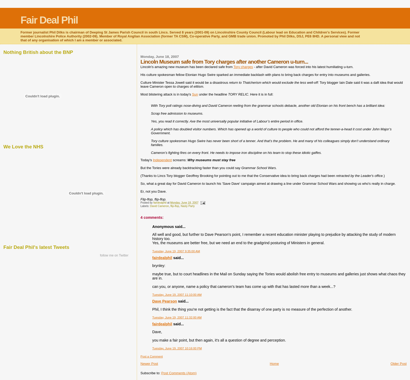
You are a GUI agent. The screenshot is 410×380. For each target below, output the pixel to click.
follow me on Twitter (114, 255)
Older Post (399, 364)
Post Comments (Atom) (179, 373)
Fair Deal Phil (49, 20)
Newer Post (149, 364)
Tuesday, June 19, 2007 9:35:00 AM (176, 251)
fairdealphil (162, 258)
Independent (162, 160)
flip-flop (174, 206)
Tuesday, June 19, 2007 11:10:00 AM (177, 294)
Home (274, 364)
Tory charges (243, 67)
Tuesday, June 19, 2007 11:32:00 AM (177, 317)
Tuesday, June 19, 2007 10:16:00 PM (177, 348)
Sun (195, 94)
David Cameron (159, 206)
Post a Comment (151, 356)
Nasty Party (188, 206)
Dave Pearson (164, 301)
